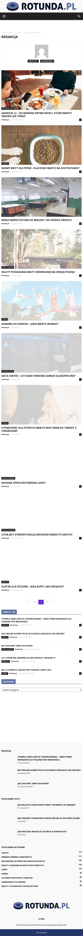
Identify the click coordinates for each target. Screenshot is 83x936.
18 (47, 602)
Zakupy (5, 163)
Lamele (4, 873)
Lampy (4, 673)
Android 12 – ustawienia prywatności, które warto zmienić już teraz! (36, 115)
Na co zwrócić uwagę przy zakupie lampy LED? (26, 670)
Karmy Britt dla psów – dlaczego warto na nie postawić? (40, 168)
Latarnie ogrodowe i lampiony (17, 878)
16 (35, 602)
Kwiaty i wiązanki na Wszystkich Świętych (22, 865)
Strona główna (7, 32)
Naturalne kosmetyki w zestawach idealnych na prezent (33, 633)
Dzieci (4, 319)
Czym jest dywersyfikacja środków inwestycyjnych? (36, 534)
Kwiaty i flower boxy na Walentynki (19, 886)
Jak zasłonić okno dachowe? (17, 645)
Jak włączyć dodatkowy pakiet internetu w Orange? (47, 805)
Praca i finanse (8, 478)
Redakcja (5, 120)
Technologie (7, 108)
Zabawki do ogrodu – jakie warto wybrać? (30, 324)
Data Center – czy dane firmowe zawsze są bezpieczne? (38, 375)
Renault (5, 661)
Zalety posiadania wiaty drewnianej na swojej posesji (38, 272)
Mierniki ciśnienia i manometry (16, 857)
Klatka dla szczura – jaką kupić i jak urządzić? (32, 586)
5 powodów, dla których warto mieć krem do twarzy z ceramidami (38, 429)
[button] (79, 16)
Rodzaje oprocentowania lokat (23, 482)
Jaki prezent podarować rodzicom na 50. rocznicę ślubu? (49, 818)
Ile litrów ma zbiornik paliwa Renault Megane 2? (28, 657)
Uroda (5, 423)
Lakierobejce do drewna (13, 882)
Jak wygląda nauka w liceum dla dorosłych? (42, 831)
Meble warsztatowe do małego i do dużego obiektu (36, 220)
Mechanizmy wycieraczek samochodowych (23, 861)
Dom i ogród (7, 215)
